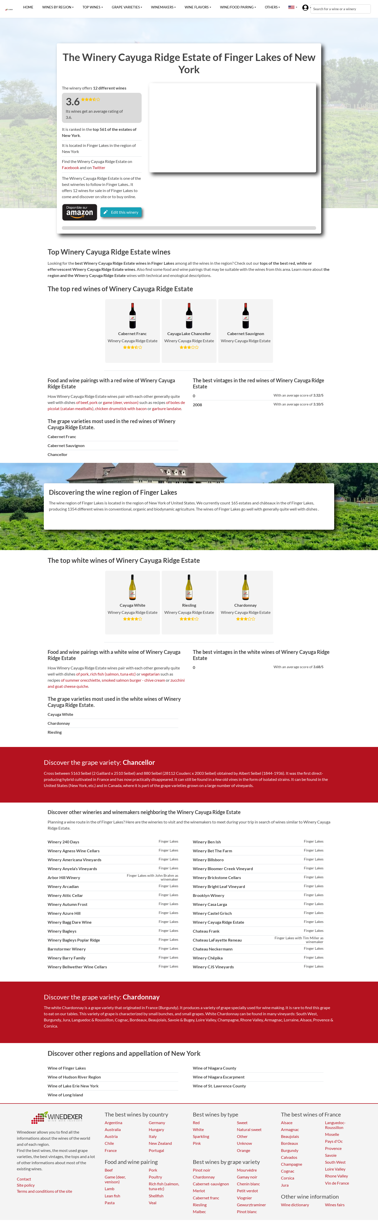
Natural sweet (249, 1129)
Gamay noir (247, 1176)
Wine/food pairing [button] (237, 7)
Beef (109, 1169)
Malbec (199, 1211)
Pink (197, 1143)
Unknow (244, 1143)
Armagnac (290, 1129)
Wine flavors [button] (197, 7)
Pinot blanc (247, 1211)
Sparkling (201, 1136)
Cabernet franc (206, 1197)
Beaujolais (290, 1136)
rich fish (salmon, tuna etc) (113, 673)
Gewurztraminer (251, 1204)
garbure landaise (166, 408)
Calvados (289, 1157)
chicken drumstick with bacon (121, 408)
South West (335, 1162)
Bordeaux (289, 1143)
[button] (291, 7)
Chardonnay (204, 1176)
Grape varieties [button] (126, 7)
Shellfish (156, 1195)
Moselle (332, 1134)
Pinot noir (201, 1169)
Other (242, 1136)
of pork (82, 673)
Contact (24, 1178)
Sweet (242, 1122)
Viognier (244, 1197)
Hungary (156, 1129)
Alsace (286, 1122)
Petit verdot (247, 1190)
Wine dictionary (295, 1204)
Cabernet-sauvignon (211, 1183)
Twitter (98, 167)
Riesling (200, 1204)
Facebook (70, 167)
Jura (285, 1185)
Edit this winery (121, 212)
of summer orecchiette (80, 680)
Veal (152, 1202)
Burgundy (289, 1150)
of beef (82, 402)
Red (196, 1122)
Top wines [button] (91, 7)
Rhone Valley (336, 1175)
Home (28, 7)
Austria (111, 1136)
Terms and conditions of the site (44, 1191)
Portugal (156, 1150)
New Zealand (160, 1143)
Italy (153, 1136)
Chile (109, 1143)
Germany (157, 1122)
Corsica (287, 1177)
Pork (153, 1169)
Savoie (330, 1155)
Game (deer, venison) (115, 1179)
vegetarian (150, 673)
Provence (333, 1148)
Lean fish (112, 1195)
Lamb (109, 1188)
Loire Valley (335, 1168)
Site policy (26, 1185)
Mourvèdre (247, 1169)
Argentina (113, 1122)
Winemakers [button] (162, 7)
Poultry (155, 1176)
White (198, 1129)
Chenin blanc (248, 1183)
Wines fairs (335, 1204)
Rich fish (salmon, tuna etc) (164, 1186)
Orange (243, 1150)
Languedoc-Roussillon (335, 1125)
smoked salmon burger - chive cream (133, 680)
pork (93, 402)
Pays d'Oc (334, 1141)
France (111, 1150)
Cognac (287, 1171)
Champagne (291, 1164)
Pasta (110, 1202)
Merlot (199, 1190)
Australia (113, 1129)
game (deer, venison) (121, 402)
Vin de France (337, 1183)
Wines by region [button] (56, 7)
